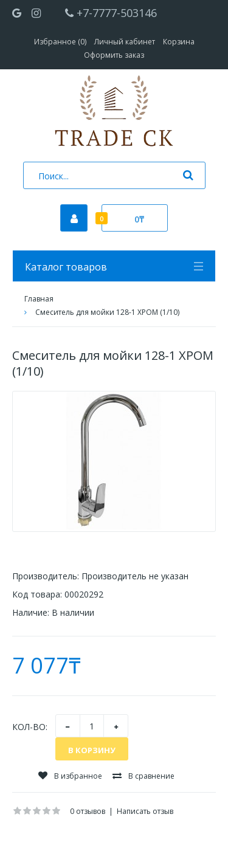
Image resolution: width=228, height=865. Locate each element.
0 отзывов (87, 811)
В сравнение (143, 776)
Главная (39, 299)
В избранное (70, 776)
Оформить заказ (114, 55)
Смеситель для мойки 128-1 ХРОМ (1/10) (107, 312)
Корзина (179, 41)
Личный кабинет (124, 41)
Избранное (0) (60, 41)
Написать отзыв (145, 811)
